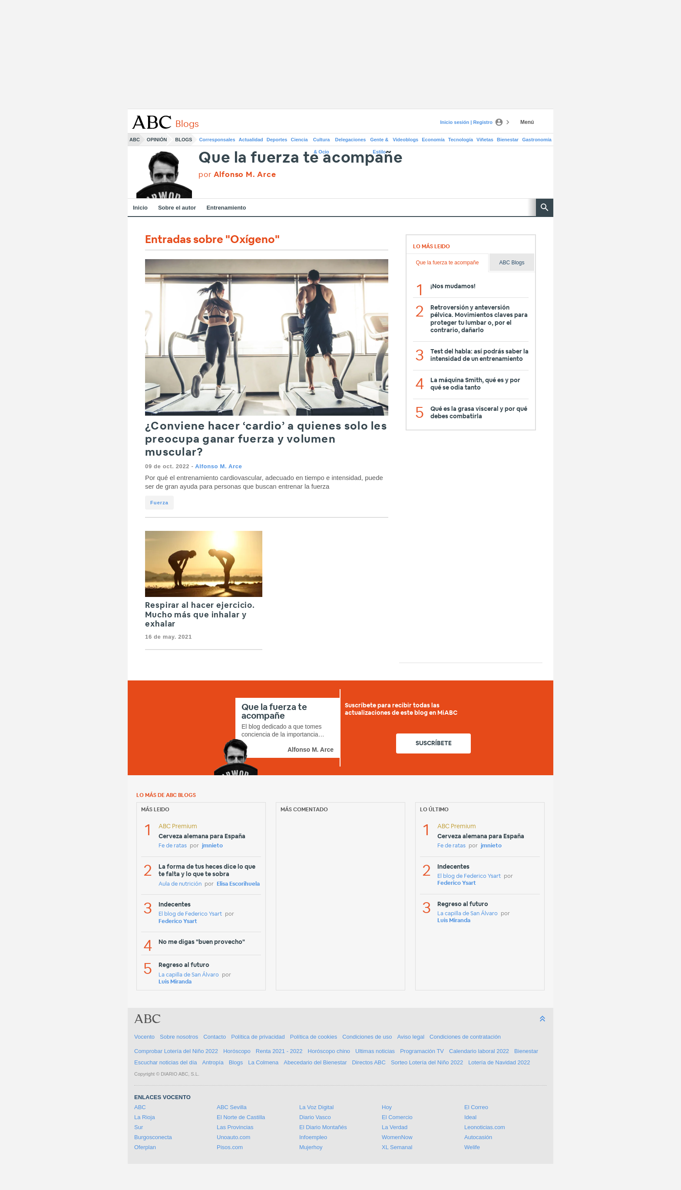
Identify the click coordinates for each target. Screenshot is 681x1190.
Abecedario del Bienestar (315, 1062)
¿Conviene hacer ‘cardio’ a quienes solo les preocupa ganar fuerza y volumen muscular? (266, 439)
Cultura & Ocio (321, 141)
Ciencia (299, 139)
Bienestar (508, 139)
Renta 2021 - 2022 (279, 1051)
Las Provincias (235, 1127)
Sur (138, 1127)
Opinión (157, 139)
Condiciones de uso (367, 1036)
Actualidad (251, 139)
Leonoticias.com (484, 1127)
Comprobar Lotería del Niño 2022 (176, 1051)
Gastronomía (537, 139)
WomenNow (397, 1137)
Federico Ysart (178, 921)
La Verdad (394, 1127)
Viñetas (484, 139)
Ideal (470, 1117)
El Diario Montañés (323, 1127)
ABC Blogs (511, 263)
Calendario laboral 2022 (479, 1051)
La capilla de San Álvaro (189, 975)
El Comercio (397, 1117)
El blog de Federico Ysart (190, 914)
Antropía (213, 1062)
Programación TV (422, 1051)
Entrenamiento (226, 207)
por (237, 174)
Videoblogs (405, 139)
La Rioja (144, 1117)
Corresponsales (217, 139)
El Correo (476, 1107)
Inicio (140, 207)
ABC (134, 139)
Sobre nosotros (179, 1036)
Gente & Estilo (379, 141)
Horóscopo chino (329, 1051)
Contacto (214, 1036)
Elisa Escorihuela (238, 884)
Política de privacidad (258, 1036)
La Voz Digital (316, 1107)
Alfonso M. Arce (218, 466)
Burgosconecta (153, 1137)
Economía (433, 139)
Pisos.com (230, 1147)
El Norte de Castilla (241, 1117)
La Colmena (263, 1062)
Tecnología (460, 139)
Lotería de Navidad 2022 (499, 1062)
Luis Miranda (175, 982)
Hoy (387, 1107)
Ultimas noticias (375, 1051)
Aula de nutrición (180, 884)
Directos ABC (369, 1062)
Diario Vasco (315, 1117)
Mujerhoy (310, 1147)
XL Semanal (397, 1147)
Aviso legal (410, 1036)
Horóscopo (237, 1051)
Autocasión (478, 1137)
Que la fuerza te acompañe (300, 158)
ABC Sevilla (232, 1107)
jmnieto (212, 846)
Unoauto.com (233, 1137)
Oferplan (145, 1147)
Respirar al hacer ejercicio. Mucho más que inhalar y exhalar (200, 615)
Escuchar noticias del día (165, 1062)
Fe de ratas (173, 846)
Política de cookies (313, 1036)
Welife (472, 1147)
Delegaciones (350, 139)
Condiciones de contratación (465, 1036)
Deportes (277, 139)
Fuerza (159, 502)
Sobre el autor (177, 207)
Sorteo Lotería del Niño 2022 (427, 1062)
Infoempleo (313, 1137)
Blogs (183, 139)
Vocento (144, 1036)
